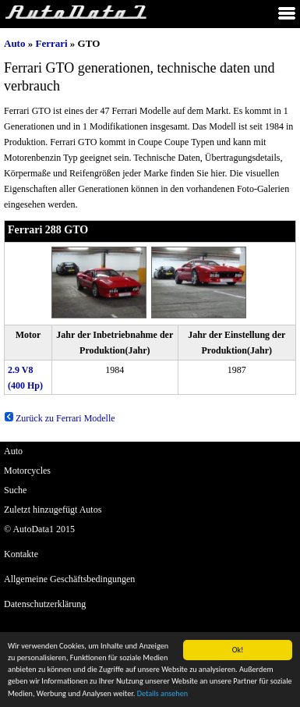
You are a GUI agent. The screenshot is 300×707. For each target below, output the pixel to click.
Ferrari (51, 43)
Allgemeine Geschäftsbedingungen (69, 579)
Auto (14, 43)
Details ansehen (162, 694)
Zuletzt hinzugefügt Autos (52, 509)
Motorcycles (27, 470)
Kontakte (21, 554)
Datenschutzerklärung (45, 604)
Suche (15, 490)
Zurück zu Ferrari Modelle (59, 418)
